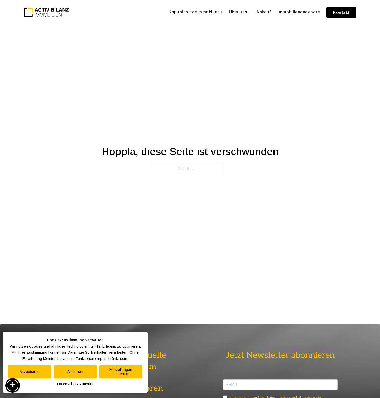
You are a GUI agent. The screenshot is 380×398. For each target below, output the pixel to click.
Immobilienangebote (298, 12)
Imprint (87, 384)
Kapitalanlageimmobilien (195, 12)
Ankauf (263, 12)
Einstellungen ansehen (120, 371)
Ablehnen (75, 372)
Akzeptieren (30, 372)
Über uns (239, 12)
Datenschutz (68, 384)
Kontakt (341, 12)
